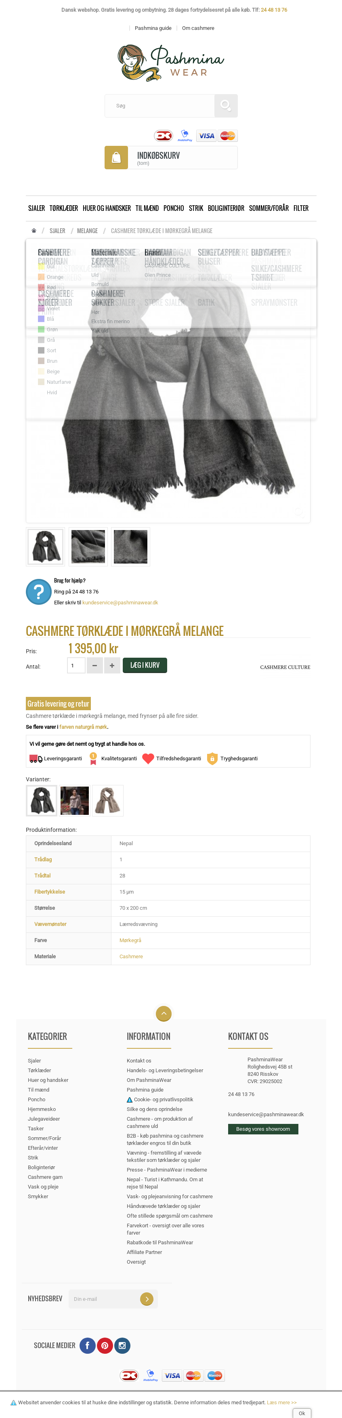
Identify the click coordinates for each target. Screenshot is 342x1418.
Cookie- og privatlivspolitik (163, 1099)
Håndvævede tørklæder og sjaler (163, 1206)
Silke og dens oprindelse (155, 1109)
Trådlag (43, 859)
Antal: (33, 666)
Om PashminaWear (149, 1080)
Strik (196, 208)
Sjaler (36, 208)
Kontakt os (139, 1061)
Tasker (36, 1129)
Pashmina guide (145, 1090)
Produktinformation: (51, 830)
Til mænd (147, 208)
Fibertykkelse (49, 892)
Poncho (174, 208)
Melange (87, 230)
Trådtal (42, 876)
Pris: (31, 651)
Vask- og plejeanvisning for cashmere (170, 1196)
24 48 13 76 (274, 10)
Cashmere (131, 956)
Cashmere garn (45, 1177)
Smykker (38, 1196)
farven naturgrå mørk (83, 727)
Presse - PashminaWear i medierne (167, 1170)
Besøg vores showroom (263, 1129)
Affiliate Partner (144, 1252)
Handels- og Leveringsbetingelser (165, 1070)
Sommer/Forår (269, 208)
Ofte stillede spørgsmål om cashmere (170, 1216)
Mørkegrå (130, 940)
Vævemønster (50, 924)
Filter (301, 208)
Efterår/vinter (43, 1148)
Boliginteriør (226, 208)
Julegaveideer (44, 1119)
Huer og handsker (107, 208)
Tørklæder (64, 208)
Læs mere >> (282, 1402)
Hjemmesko (42, 1109)
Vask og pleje (43, 1187)
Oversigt (136, 1262)
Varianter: (38, 779)
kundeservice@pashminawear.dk (120, 603)
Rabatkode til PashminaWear (160, 1242)
